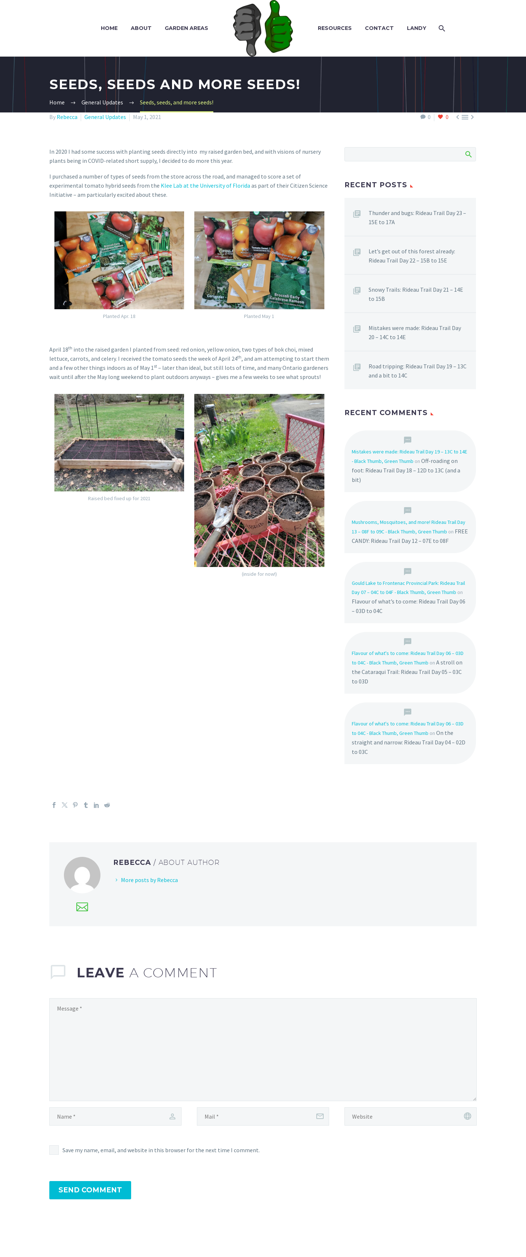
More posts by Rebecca (149, 880)
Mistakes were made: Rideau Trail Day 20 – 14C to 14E (415, 332)
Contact (379, 28)
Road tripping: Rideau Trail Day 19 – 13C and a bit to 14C (417, 371)
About (141, 28)
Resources (335, 28)
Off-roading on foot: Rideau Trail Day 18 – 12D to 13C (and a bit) (406, 470)
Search (468, 154)
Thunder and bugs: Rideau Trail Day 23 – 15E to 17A (417, 217)
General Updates (105, 116)
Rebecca (67, 116)
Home (109, 28)
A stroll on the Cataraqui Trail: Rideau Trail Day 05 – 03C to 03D (407, 672)
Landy (416, 28)
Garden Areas (186, 28)
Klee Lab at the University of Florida (205, 185)
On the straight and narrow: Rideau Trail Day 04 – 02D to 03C (408, 742)
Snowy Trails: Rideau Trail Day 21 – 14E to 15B (416, 294)
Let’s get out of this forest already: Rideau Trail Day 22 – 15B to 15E (412, 256)
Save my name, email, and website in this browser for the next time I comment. (161, 1150)
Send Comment (90, 1190)
